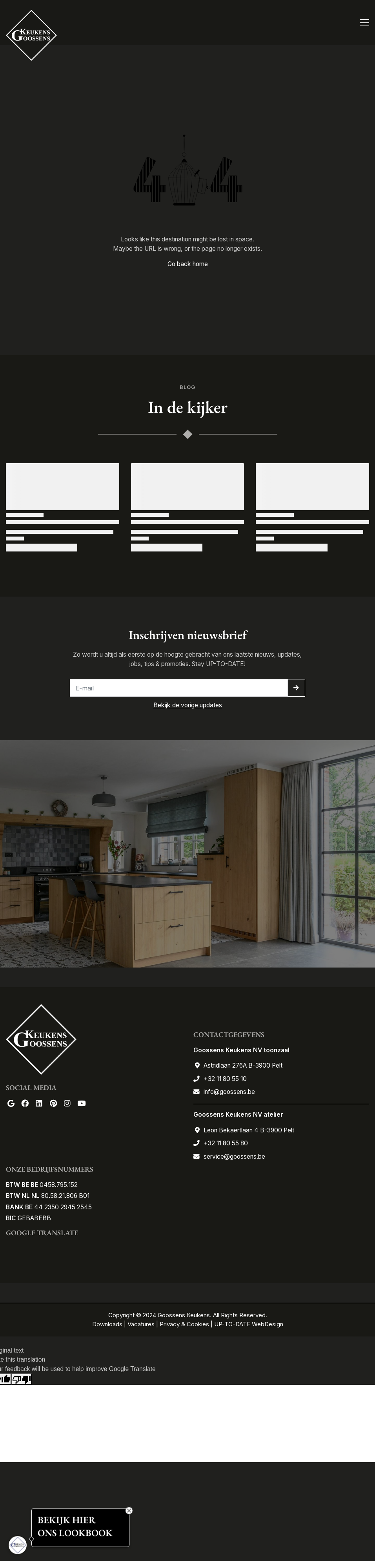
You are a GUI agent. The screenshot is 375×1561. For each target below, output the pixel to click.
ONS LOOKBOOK (75, 1533)
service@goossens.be (234, 1156)
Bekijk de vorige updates (187, 705)
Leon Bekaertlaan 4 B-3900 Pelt (249, 1130)
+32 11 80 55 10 (225, 1079)
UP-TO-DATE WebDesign (248, 1324)
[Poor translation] (21, 1379)
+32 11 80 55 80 (226, 1143)
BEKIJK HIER (67, 1520)
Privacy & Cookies (184, 1324)
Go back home (187, 264)
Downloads (108, 1324)
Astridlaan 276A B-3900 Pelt (243, 1065)
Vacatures (141, 1324)
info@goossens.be (229, 1091)
